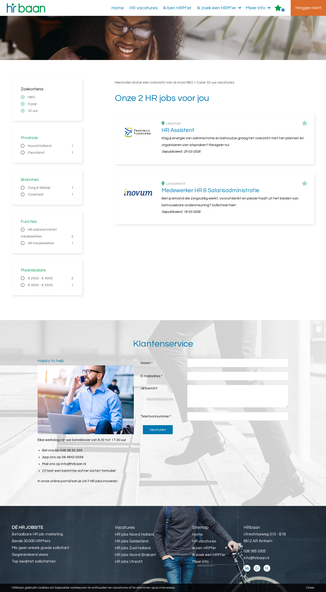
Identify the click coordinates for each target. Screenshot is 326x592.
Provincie (29, 138)
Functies (29, 221)
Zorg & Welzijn (50, 187)
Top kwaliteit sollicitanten (34, 561)
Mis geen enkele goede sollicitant (40, 548)
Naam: (147, 363)
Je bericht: (149, 388)
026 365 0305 (255, 551)
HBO (31, 97)
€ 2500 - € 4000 (50, 278)
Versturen (158, 429)
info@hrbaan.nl (73, 464)
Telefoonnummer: (156, 416)
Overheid (50, 194)
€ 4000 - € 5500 (50, 285)
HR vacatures (143, 8)
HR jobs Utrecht (129, 562)
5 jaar (32, 104)
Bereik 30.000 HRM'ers (31, 541)
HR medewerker (50, 243)
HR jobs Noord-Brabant (135, 555)
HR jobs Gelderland (131, 541)
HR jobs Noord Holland (134, 534)
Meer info (259, 8)
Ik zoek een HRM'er (220, 8)
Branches (30, 179)
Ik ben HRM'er (177, 8)
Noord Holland (50, 145)
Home (117, 8)
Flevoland (50, 152)
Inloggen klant (308, 8)
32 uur (33, 111)
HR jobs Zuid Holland (133, 548)
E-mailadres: (151, 376)
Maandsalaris (33, 270)
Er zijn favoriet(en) (283, 10)
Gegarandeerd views (30, 555)
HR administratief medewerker (47, 234)
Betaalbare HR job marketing (37, 534)
